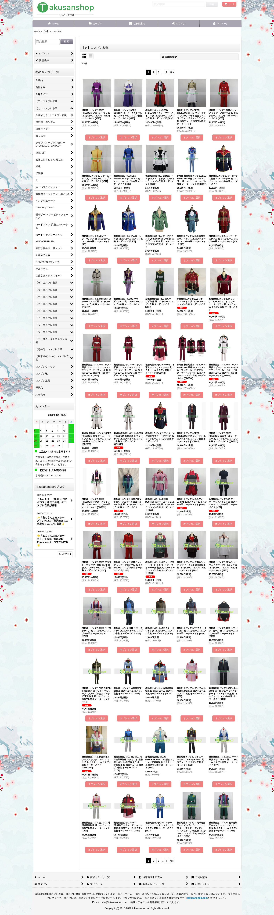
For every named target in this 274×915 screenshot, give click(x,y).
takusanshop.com (197, 897)
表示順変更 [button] (169, 56)
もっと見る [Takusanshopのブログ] (65, 554)
